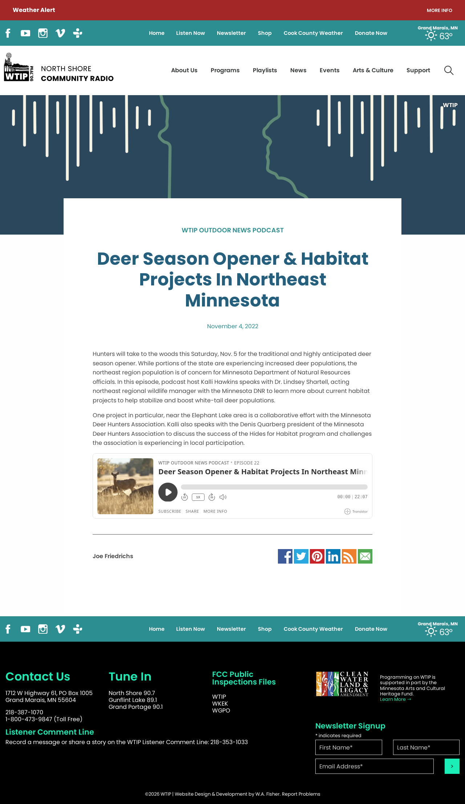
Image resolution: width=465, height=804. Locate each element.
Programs (225, 70)
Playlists (265, 70)
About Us (184, 70)
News (298, 70)
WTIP (219, 697)
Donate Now (371, 33)
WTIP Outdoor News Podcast (233, 230)
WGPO (221, 710)
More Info (439, 10)
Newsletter (231, 33)
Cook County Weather (313, 33)
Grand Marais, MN (438, 28)
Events (330, 70)
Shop (265, 33)
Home (157, 33)
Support (418, 70)
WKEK (220, 703)
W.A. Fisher (267, 794)
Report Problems (301, 794)
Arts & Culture (373, 70)
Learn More (396, 699)
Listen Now (190, 33)
